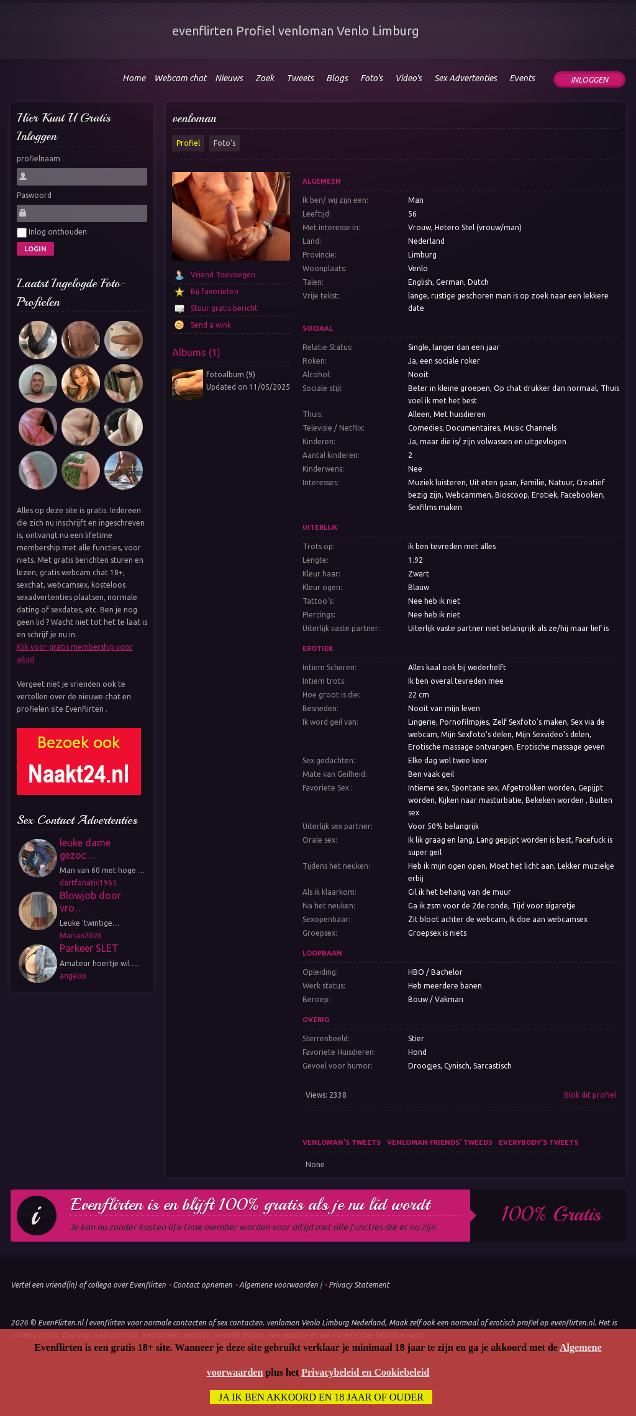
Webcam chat (180, 78)
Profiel (188, 143)
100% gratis (551, 1214)
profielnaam (38, 159)
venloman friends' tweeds (440, 1142)
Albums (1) (196, 352)
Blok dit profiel (590, 1095)
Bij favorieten (214, 291)
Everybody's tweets (538, 1142)
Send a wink (211, 325)
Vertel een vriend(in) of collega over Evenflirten (88, 1285)
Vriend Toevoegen (223, 275)
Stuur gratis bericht (224, 308)
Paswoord (34, 195)
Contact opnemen (202, 1285)
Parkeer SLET (89, 948)
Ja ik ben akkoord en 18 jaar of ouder (321, 1397)
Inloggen (589, 79)
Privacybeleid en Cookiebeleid (365, 1372)
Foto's (224, 143)
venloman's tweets (341, 1142)
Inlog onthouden (52, 232)
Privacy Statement (359, 1285)
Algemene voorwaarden (278, 1285)
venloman (194, 118)
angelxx (73, 976)
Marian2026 (81, 935)
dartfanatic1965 (88, 883)
